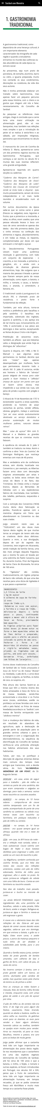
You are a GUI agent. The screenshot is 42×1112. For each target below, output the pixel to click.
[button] (2, 3)
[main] (21, 22)
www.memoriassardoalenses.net (27, 1106)
